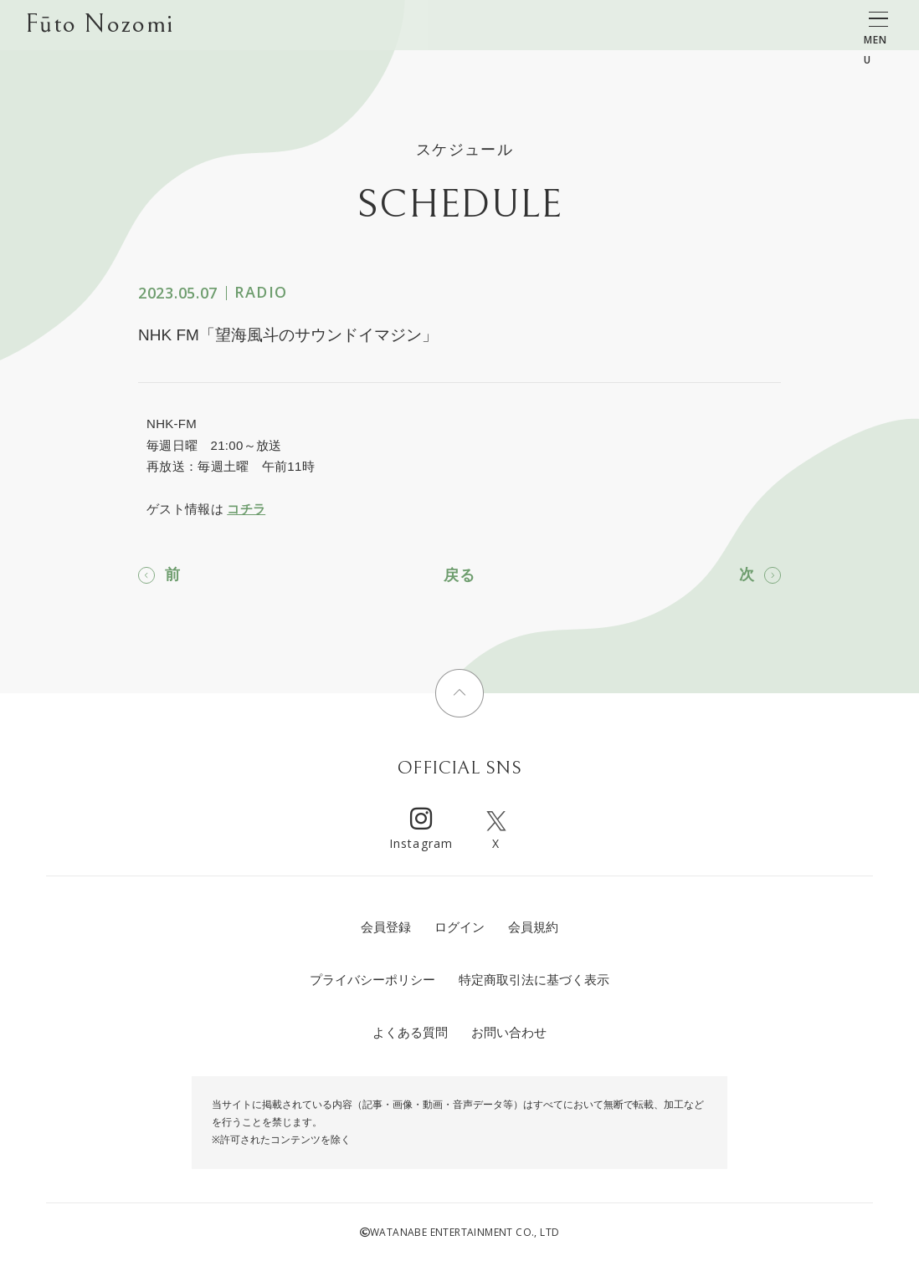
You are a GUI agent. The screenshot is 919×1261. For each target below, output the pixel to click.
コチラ (246, 509)
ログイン (459, 927)
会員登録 (386, 927)
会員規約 (533, 927)
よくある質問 (410, 1032)
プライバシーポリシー (372, 980)
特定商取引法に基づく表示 (534, 980)
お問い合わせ (509, 1032)
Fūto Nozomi (99, 26)
